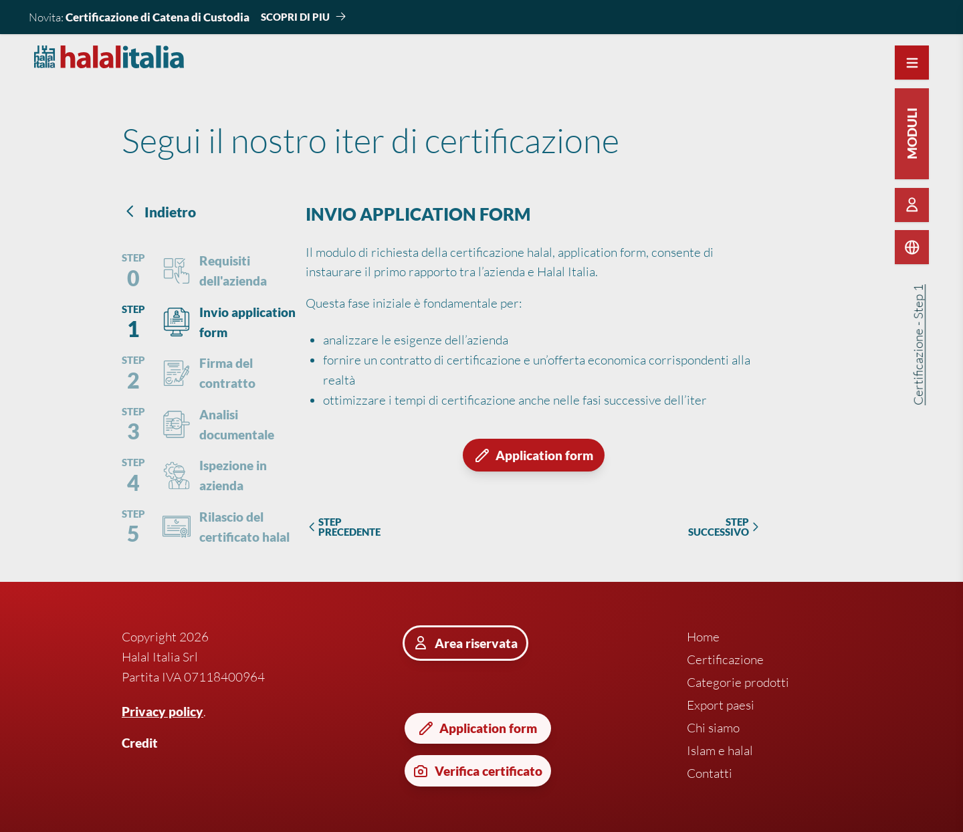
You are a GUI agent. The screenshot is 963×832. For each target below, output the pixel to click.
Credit (140, 742)
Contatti (709, 773)
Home (703, 637)
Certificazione (725, 659)
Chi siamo (713, 728)
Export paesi (720, 705)
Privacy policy (162, 711)
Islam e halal (720, 750)
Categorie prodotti (738, 682)
